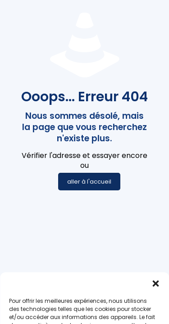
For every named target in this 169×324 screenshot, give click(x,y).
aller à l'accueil (89, 181)
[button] (155, 298)
